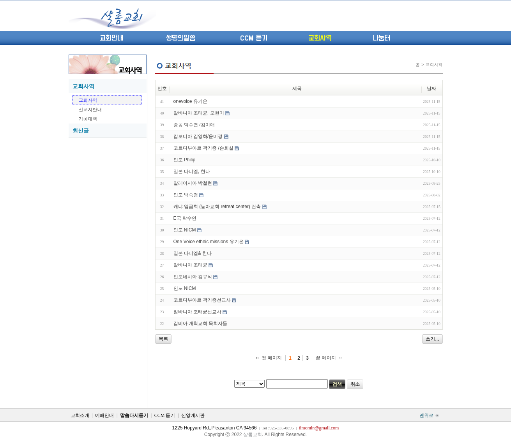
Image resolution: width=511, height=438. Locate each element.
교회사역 (320, 38)
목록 (163, 339)
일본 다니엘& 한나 (192, 253)
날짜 (431, 88)
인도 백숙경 (185, 195)
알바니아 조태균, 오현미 (198, 113)
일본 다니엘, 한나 (191, 171)
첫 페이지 (271, 357)
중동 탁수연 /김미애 (194, 124)
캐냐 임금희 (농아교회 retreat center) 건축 (217, 206)
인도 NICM (184, 230)
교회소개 (80, 415)
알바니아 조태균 (190, 265)
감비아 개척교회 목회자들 (200, 323)
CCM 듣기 (253, 38)
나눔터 (381, 38)
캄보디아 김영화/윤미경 (198, 136)
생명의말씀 (180, 38)
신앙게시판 (193, 415)
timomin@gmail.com (319, 428)
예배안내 (104, 415)
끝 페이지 (326, 357)
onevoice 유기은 (190, 101)
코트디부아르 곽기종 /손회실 (203, 148)
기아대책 (88, 118)
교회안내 (111, 38)
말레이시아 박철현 (192, 183)
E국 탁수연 (184, 218)
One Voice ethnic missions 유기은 (208, 241)
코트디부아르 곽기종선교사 (202, 300)
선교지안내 (90, 109)
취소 (355, 384)
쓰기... (432, 339)
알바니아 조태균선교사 (197, 311)
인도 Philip (184, 159)
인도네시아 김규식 (192, 276)
